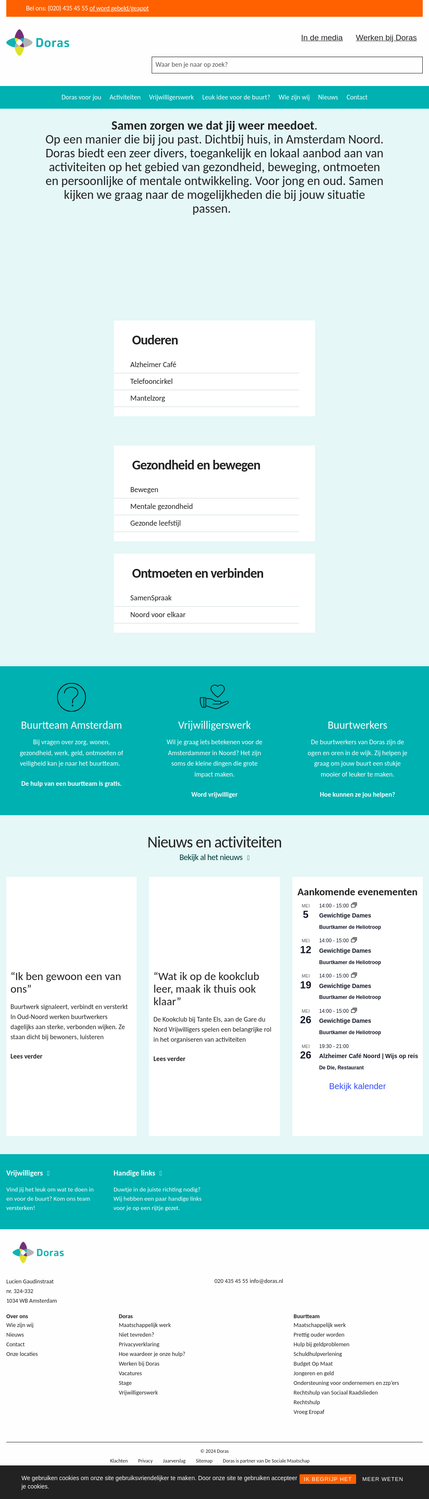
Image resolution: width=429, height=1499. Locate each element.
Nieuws (328, 97)
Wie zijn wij (294, 97)
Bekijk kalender (357, 1086)
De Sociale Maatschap (287, 1461)
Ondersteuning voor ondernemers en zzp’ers (346, 1383)
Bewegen (144, 489)
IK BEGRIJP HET (328, 1479)
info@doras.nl (266, 1281)
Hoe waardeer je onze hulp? (152, 1354)
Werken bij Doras (386, 37)
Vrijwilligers (24, 1173)
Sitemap (204, 1461)
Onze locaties (22, 1354)
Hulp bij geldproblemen (321, 1344)
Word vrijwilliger (214, 794)
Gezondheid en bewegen (194, 465)
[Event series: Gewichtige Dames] (354, 906)
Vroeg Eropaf (309, 1412)
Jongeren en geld (314, 1373)
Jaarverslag (174, 1461)
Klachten (119, 1461)
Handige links (134, 1173)
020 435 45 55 (231, 1281)
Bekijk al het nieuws (211, 857)
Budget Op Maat (313, 1363)
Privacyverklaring (139, 1344)
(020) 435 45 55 (67, 8)
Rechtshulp (307, 1402)
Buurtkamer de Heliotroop (350, 927)
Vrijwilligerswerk (171, 97)
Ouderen (153, 340)
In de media (322, 37)
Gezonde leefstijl (155, 523)
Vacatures (130, 1373)
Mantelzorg (147, 398)
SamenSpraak (151, 597)
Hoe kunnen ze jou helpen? (357, 794)
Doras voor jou (81, 97)
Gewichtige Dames (345, 915)
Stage (125, 1383)
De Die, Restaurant (341, 1068)
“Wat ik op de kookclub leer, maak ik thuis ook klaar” (206, 988)
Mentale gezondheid (161, 506)
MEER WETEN (382, 1479)
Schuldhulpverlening (318, 1354)
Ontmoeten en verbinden (196, 573)
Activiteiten (125, 97)
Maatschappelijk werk (145, 1325)
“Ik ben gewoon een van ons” (65, 982)
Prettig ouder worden (319, 1334)
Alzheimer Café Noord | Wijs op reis (368, 1056)
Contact (356, 97)
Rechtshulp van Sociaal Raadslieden (336, 1392)
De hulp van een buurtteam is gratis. (71, 783)
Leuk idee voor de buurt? (236, 97)
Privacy (145, 1461)
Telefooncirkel (151, 381)
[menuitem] (81, 97)
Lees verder (26, 1056)
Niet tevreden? (136, 1334)
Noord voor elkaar (158, 614)
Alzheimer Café (153, 364)
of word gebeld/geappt (119, 8)
